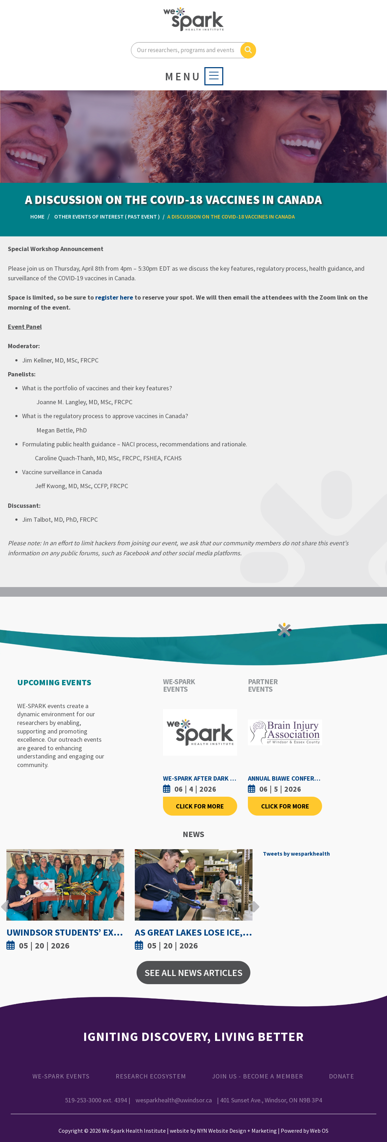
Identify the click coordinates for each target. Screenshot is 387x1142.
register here (114, 297)
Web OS (319, 1130)
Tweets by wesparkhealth (296, 853)
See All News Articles (193, 972)
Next (254, 901)
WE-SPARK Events (61, 1076)
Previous (4, 901)
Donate (341, 1076)
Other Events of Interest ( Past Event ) (107, 216)
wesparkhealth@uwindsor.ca (174, 1100)
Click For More (200, 806)
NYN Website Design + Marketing (237, 1130)
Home (37, 216)
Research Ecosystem (151, 1076)
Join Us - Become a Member (257, 1076)
